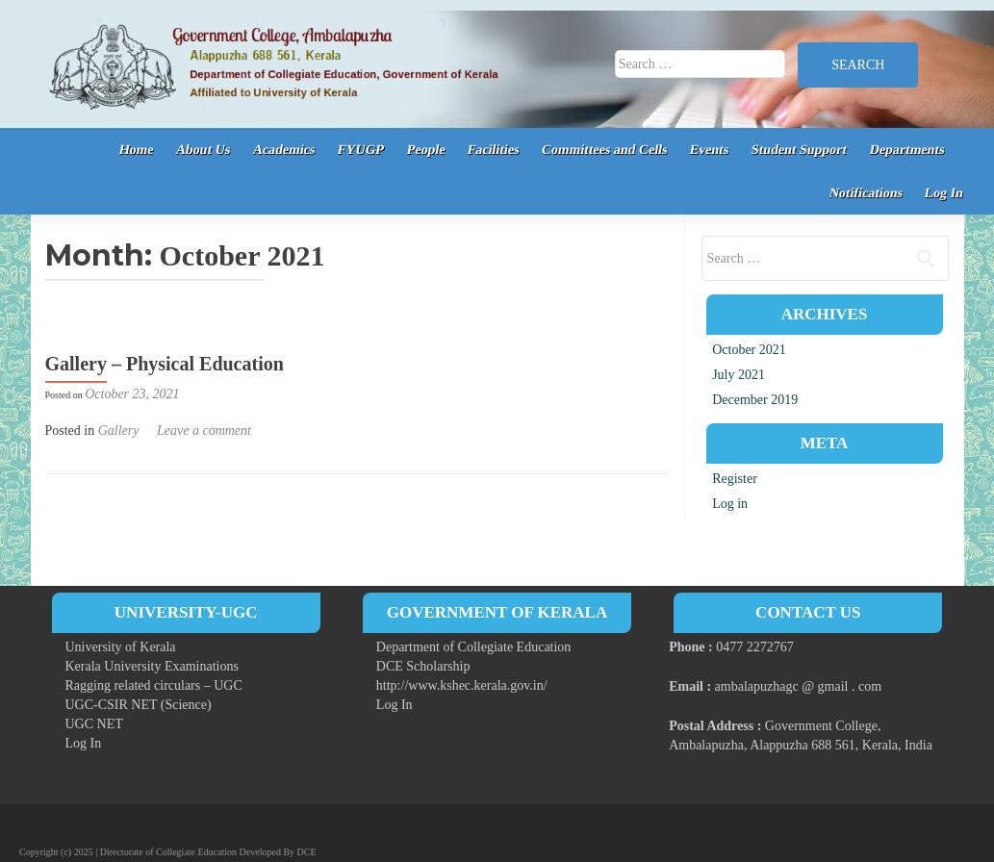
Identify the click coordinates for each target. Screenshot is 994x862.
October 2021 (749, 349)
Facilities (493, 149)
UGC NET (94, 724)
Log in (730, 503)
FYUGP (361, 149)
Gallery (119, 430)
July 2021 (738, 375)
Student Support (800, 149)
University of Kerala (120, 647)
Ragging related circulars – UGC (153, 685)
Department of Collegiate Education (474, 647)
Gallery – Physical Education (164, 363)
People (425, 149)
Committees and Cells (605, 149)
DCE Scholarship (423, 666)
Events (709, 149)
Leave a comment (204, 430)
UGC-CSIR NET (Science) (138, 704)
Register (734, 478)
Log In (944, 193)
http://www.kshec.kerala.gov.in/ (462, 685)
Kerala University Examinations (152, 666)
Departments (906, 149)
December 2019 (755, 400)
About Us (203, 149)
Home (135, 149)
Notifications (866, 193)
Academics (284, 149)
